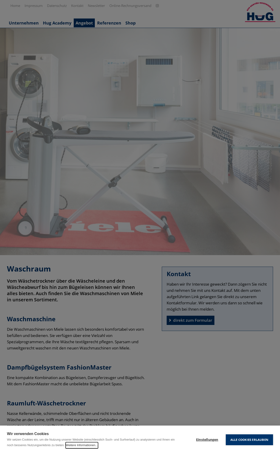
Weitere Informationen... (82, 445)
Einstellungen (207, 440)
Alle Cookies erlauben (249, 440)
